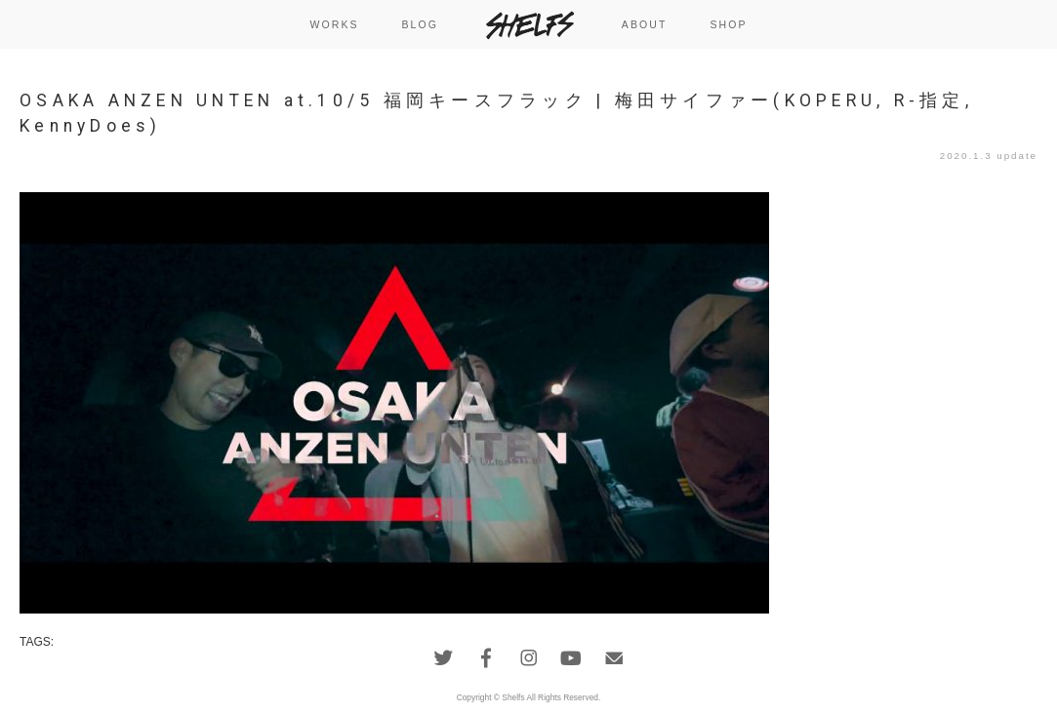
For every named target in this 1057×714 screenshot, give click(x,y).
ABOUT (645, 24)
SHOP (728, 24)
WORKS (333, 24)
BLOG (419, 24)
